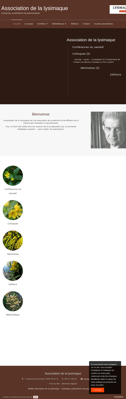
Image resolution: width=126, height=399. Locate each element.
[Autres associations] (104, 24)
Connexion (118, 397)
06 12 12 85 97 (71, 379)
